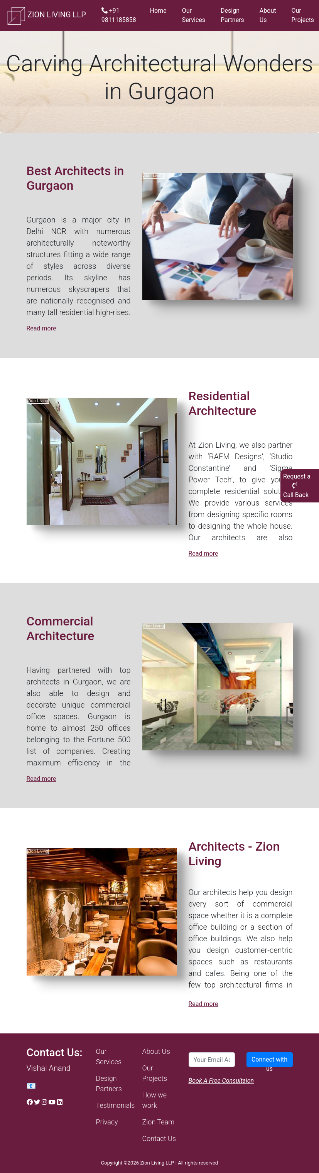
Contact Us (159, 1138)
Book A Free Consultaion (221, 1080)
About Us (268, 15)
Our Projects (302, 15)
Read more (41, 328)
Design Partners (232, 15)
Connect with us (269, 1061)
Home (158, 10)
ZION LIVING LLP (46, 15)
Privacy (107, 1122)
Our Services (193, 15)
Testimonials (115, 1105)
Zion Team (158, 1122)
